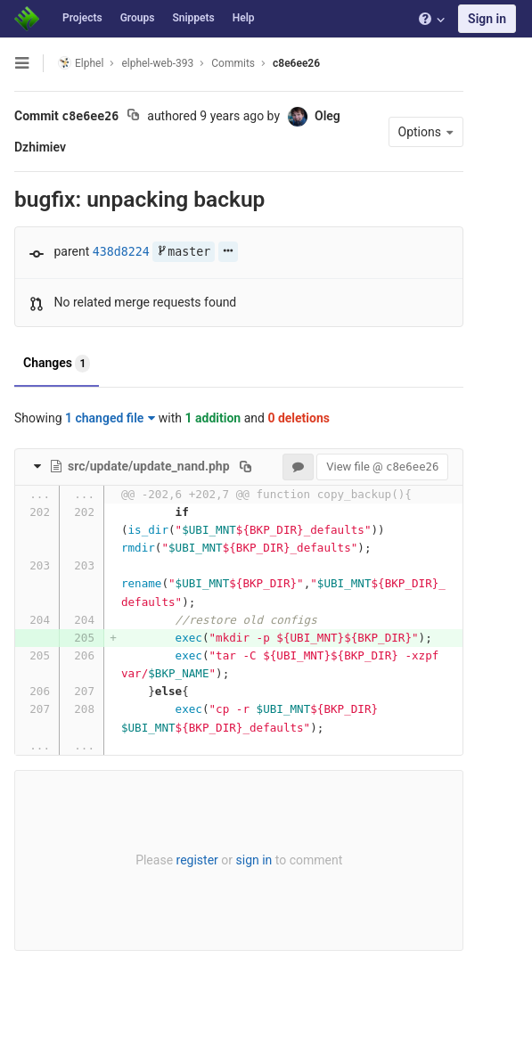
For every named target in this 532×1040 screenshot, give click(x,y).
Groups (137, 18)
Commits (233, 63)
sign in (253, 860)
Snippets (193, 18)
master (183, 251)
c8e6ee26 (296, 63)
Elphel (80, 63)
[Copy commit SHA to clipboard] (133, 117)
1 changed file (110, 418)
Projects (82, 18)
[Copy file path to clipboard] (245, 466)
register (196, 860)
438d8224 (121, 251)
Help (244, 18)
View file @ (381, 466)
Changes (56, 364)
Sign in (487, 19)
